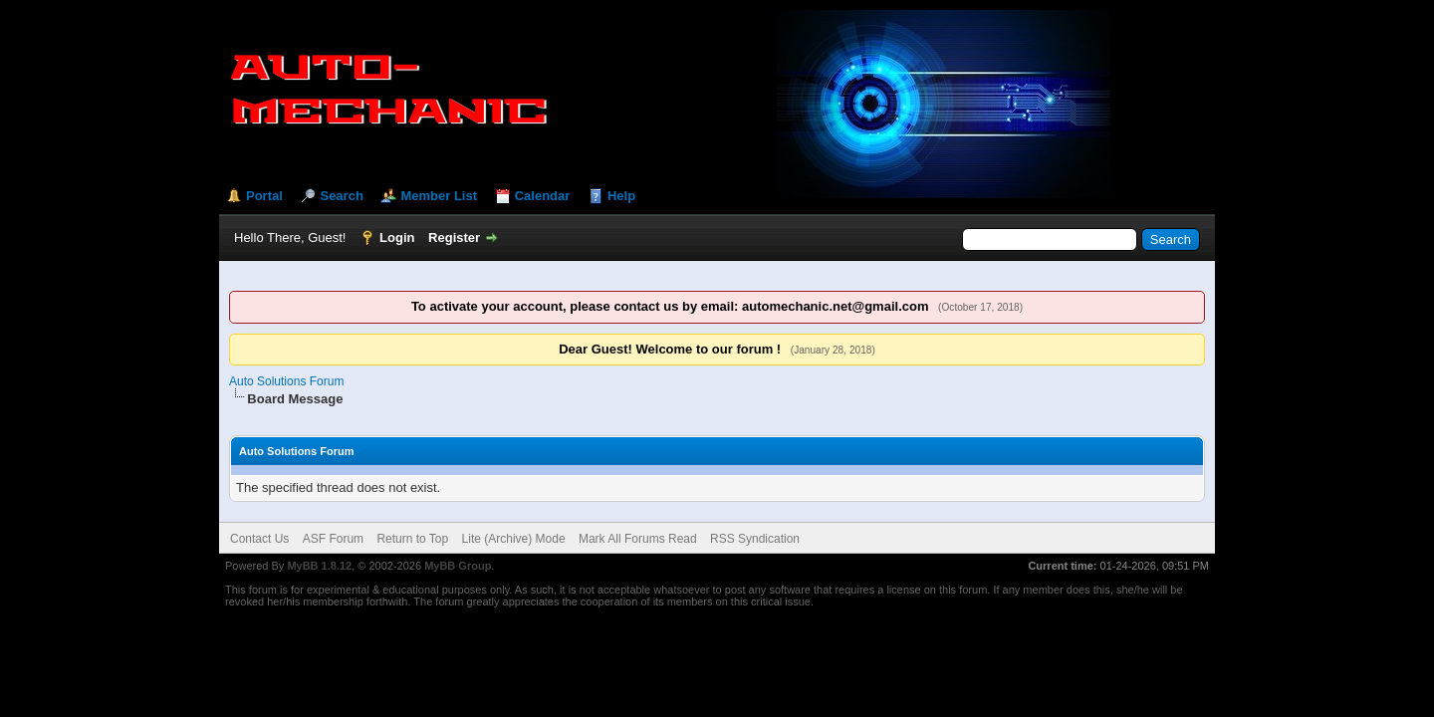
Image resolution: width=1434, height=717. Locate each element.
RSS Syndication (755, 539)
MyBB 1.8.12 (319, 566)
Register (454, 237)
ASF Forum (333, 539)
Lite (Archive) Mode (514, 539)
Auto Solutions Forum (286, 381)
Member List (438, 195)
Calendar (543, 195)
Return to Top (412, 539)
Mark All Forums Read (638, 539)
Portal (264, 195)
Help (621, 195)
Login (396, 237)
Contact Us (259, 539)
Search (341, 195)
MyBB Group (457, 566)
